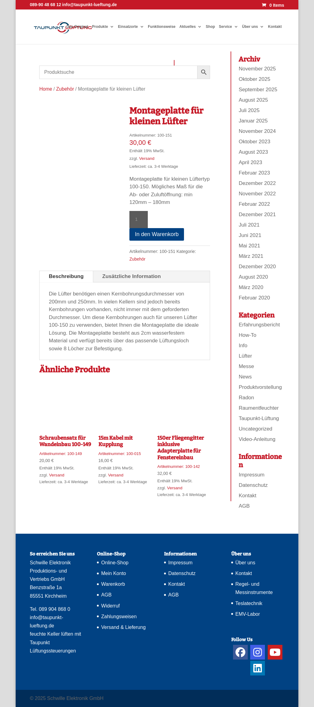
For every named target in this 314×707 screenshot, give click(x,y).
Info (243, 345)
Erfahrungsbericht (259, 325)
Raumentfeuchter (258, 408)
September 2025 (258, 89)
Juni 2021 (250, 235)
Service (225, 26)
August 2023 (253, 152)
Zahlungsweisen (119, 616)
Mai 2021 (249, 246)
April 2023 (250, 162)
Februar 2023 (254, 173)
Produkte (100, 26)
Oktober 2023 (254, 142)
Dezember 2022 (257, 183)
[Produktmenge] (138, 219)
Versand (147, 158)
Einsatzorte (128, 26)
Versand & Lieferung (123, 627)
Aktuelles (187, 26)
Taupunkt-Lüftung (259, 418)
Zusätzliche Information (131, 276)
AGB (244, 506)
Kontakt (275, 26)
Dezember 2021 (257, 214)
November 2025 (257, 69)
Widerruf (110, 605)
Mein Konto (113, 573)
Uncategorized (255, 429)
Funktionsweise (161, 26)
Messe (246, 366)
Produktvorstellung (260, 387)
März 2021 (251, 256)
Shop (210, 26)
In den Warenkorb (156, 234)
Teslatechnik (249, 603)
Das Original (77, 26)
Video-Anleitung (257, 439)
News (245, 377)
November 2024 (257, 131)
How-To (247, 335)
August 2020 (253, 277)
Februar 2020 (254, 298)
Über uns (250, 26)
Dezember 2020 (257, 266)
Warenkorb (113, 584)
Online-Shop (114, 562)
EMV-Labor (248, 614)
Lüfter (245, 356)
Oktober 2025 (254, 79)
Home (45, 89)
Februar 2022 (254, 204)
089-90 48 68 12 (45, 4)
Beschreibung (66, 276)
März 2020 (251, 287)
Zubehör (65, 89)
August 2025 (253, 100)
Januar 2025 (253, 121)
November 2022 (257, 194)
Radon (246, 398)
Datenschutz (253, 485)
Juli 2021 (249, 225)
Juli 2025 (249, 110)
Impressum (251, 475)
